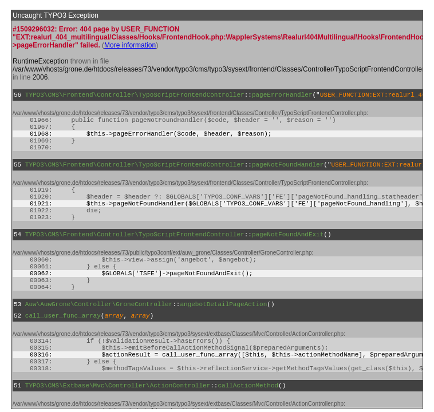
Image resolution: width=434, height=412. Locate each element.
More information (130, 45)
